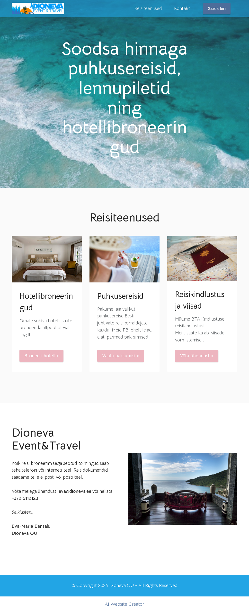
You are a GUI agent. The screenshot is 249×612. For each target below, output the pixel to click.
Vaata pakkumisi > (120, 356)
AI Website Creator (124, 604)
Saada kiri (217, 8)
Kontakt (182, 8)
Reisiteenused (148, 8)
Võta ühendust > (196, 356)
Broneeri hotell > (41, 356)
